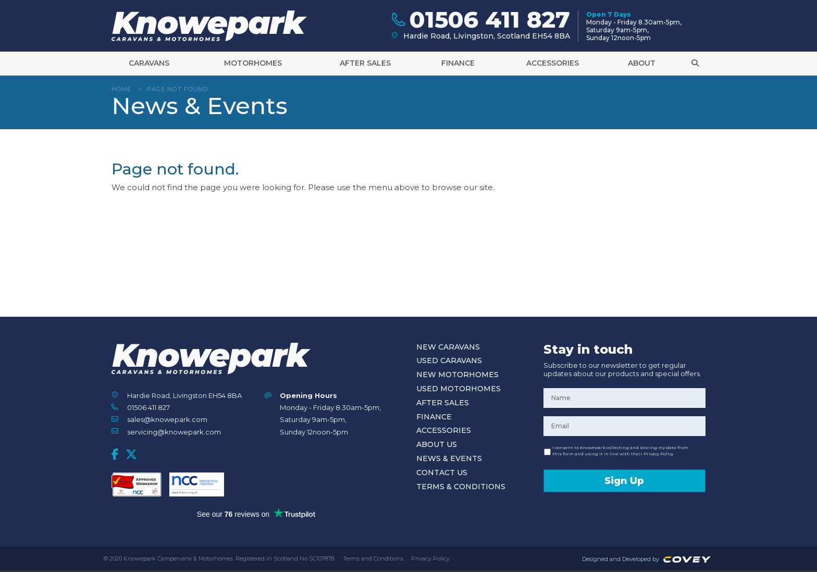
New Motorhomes (457, 374)
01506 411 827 (148, 407)
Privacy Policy (430, 558)
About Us (436, 444)
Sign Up (624, 481)
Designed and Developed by (647, 559)
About (641, 63)
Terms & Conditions (460, 486)
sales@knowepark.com (167, 419)
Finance (458, 63)
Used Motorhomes (458, 388)
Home (121, 89)
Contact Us (441, 472)
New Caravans (448, 347)
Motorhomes (253, 63)
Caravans (149, 63)
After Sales (365, 63)
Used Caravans (449, 360)
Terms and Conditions (373, 558)
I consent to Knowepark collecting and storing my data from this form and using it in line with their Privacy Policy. (620, 450)
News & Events (449, 458)
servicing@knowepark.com (174, 432)
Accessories (552, 63)
